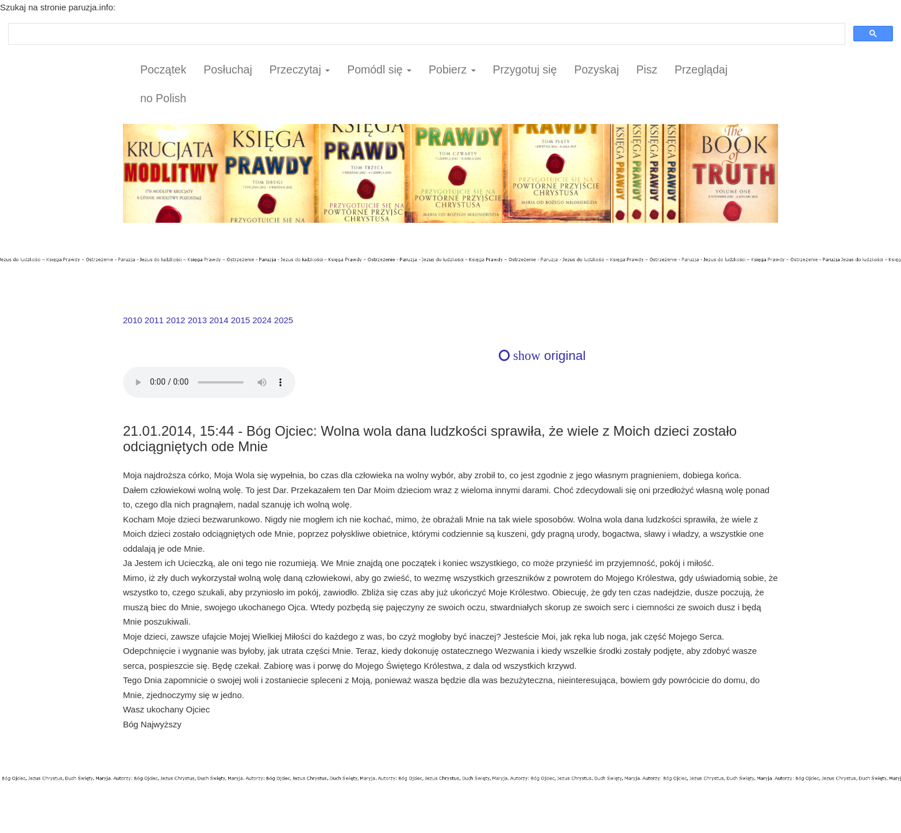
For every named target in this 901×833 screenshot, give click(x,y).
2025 (283, 320)
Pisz (646, 69)
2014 (218, 320)
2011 (154, 320)
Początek (163, 69)
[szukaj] (425, 34)
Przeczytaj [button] (299, 69)
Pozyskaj (596, 69)
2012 (175, 320)
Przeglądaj (701, 69)
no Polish (163, 98)
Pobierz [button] (452, 69)
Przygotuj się (525, 69)
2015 (240, 320)
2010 (132, 320)
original (542, 355)
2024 (261, 320)
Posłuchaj (227, 69)
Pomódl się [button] (379, 69)
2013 (197, 320)
